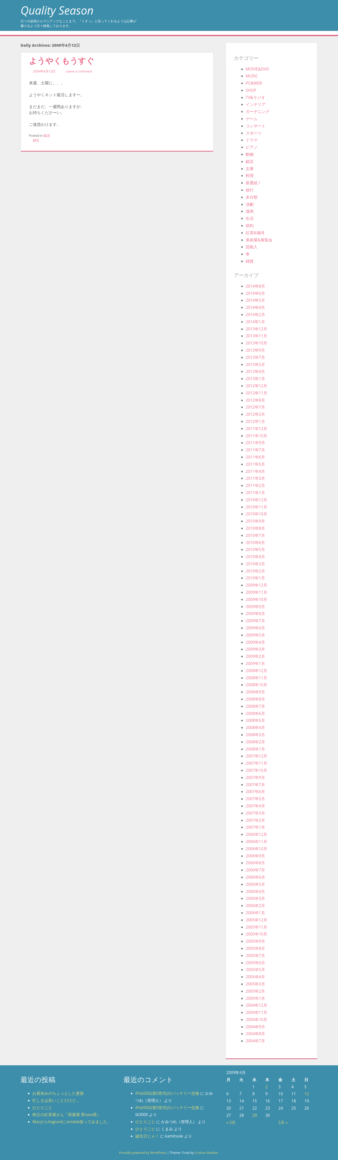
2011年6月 (255, 457)
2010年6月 (255, 542)
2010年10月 (256, 514)
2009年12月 (256, 585)
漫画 (250, 211)
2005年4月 (255, 976)
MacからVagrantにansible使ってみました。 (71, 1121)
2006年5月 (255, 884)
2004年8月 (255, 1033)
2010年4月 (255, 556)
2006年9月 (255, 856)
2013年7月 (255, 357)
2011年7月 (255, 450)
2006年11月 (256, 841)
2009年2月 (255, 656)
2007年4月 (255, 806)
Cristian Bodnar (206, 1152)
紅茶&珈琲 (255, 232)
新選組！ (254, 182)
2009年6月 (255, 628)
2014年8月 (255, 286)
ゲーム (252, 118)
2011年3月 (255, 478)
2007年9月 (255, 777)
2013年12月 (256, 329)
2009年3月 (255, 649)
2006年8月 (255, 862)
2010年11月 (256, 507)
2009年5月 (255, 635)
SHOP (251, 90)
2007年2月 (255, 820)
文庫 (250, 168)
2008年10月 (256, 684)
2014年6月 (255, 293)
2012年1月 (255, 421)
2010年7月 (255, 535)
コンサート (256, 126)
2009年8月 (255, 613)
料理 (250, 175)
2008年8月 (255, 699)
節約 (250, 225)
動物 (250, 154)
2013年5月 (255, 364)
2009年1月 (255, 663)
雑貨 (250, 261)
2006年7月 (255, 870)
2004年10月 (256, 1019)
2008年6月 (255, 713)
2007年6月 (255, 791)
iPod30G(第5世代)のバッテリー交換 (167, 1093)
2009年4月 (255, 642)
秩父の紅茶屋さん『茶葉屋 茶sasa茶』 (66, 1114)
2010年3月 (255, 564)
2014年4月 (255, 307)
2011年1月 (255, 492)
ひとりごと (42, 1107)
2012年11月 (256, 393)
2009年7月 (255, 620)
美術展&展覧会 (259, 240)
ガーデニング (257, 111)
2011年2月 (255, 485)
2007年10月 (256, 770)
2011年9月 (255, 442)
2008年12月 (256, 670)
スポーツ (254, 133)
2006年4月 (255, 891)
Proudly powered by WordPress (142, 1152)
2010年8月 (255, 528)
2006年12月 (256, 834)
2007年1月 (255, 827)
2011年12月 (256, 428)
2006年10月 (256, 848)
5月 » (283, 1122)
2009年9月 (255, 606)
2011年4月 (255, 471)
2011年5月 (255, 464)
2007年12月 (256, 756)
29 (254, 1115)
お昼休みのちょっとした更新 (58, 1093)
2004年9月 (255, 1026)
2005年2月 (255, 991)
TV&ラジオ (255, 97)
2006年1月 (255, 912)
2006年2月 (255, 905)
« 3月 (231, 1122)
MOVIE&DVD (257, 69)
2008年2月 (255, 742)
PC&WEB (254, 83)
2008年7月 (255, 706)
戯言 (47, 135)
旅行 (250, 190)
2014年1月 (255, 321)
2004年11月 (256, 1012)
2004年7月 (255, 1041)
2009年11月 (256, 592)
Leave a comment (79, 71)
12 (306, 1093)
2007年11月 (256, 763)
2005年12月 (256, 920)
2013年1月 (255, 378)
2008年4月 (255, 727)
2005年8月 (255, 948)
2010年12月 (256, 499)
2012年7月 (255, 407)
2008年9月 (255, 692)
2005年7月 (255, 955)
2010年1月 (255, 578)
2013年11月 (256, 336)
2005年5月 (255, 969)
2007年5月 (255, 798)
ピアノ (252, 147)
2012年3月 (255, 414)
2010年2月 (255, 571)
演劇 (250, 204)
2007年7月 (255, 784)
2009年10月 (256, 599)
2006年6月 (255, 877)
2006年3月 (255, 898)
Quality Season (57, 10)
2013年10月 (256, 343)
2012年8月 (255, 400)
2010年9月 (255, 521)
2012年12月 (256, 385)
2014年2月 (255, 314)
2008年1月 (255, 749)
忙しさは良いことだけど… (55, 1100)
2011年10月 (256, 435)
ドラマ (252, 140)
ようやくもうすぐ (61, 60)
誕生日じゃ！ (147, 1136)
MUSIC (252, 76)
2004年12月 (256, 1005)
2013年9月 (255, 350)
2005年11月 (256, 927)
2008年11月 (256, 678)
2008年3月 (255, 734)
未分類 (252, 197)
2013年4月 (255, 371)
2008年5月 (255, 720)
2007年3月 (255, 813)
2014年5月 (255, 300)
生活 (250, 218)
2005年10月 (256, 934)
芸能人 (252, 247)
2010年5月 (255, 549)
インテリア (256, 104)
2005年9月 (255, 941)
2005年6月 (255, 962)
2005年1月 (255, 998)
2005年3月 (255, 984)
